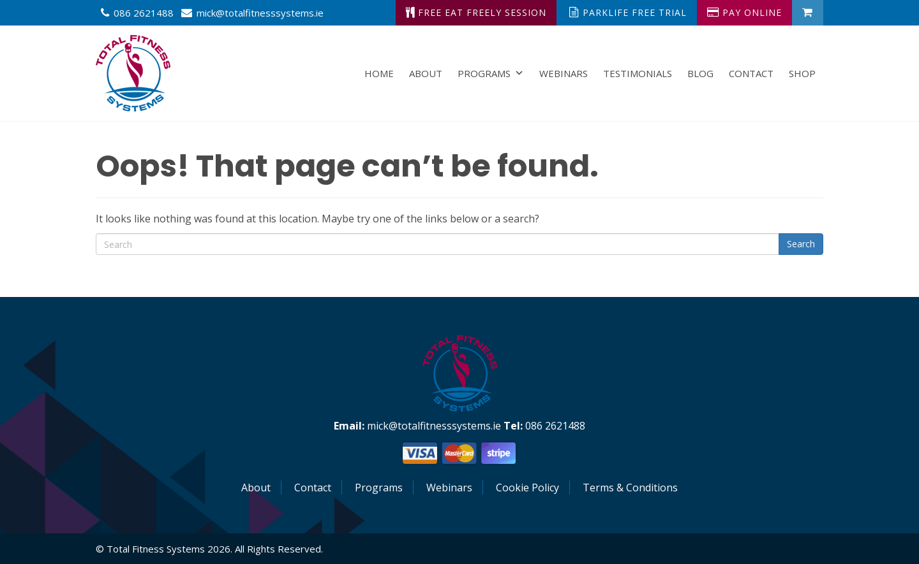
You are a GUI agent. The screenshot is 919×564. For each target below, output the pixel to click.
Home (379, 73)
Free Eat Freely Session (476, 12)
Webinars (563, 73)
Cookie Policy (527, 488)
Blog (700, 73)
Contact (751, 73)
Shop (802, 73)
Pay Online (744, 12)
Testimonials (637, 73)
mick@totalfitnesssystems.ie (260, 12)
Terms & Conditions (630, 488)
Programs (491, 73)
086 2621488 (144, 12)
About (425, 73)
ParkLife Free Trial (628, 12)
